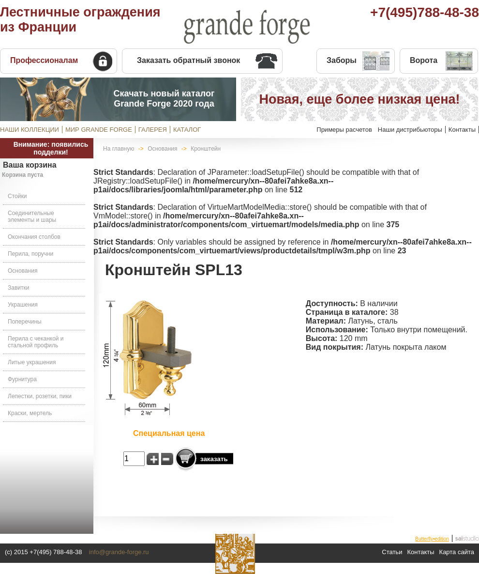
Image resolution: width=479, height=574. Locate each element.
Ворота (423, 60)
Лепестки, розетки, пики (40, 396)
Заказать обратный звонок (188, 60)
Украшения (23, 304)
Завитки (18, 287)
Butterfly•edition (432, 539)
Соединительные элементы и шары (32, 216)
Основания (22, 270)
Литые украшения (32, 362)
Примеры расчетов (344, 129)
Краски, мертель (30, 413)
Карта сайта (456, 552)
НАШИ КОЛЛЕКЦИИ (29, 129)
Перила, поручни (30, 253)
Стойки (17, 196)
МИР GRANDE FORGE (98, 129)
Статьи (392, 552)
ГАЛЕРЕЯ (152, 129)
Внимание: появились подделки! (51, 148)
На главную (118, 148)
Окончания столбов (34, 236)
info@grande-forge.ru (119, 552)
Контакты (462, 129)
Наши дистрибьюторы (410, 129)
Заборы (342, 60)
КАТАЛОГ (187, 129)
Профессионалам (44, 60)
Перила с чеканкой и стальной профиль (36, 342)
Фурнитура (22, 379)
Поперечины (25, 321)
